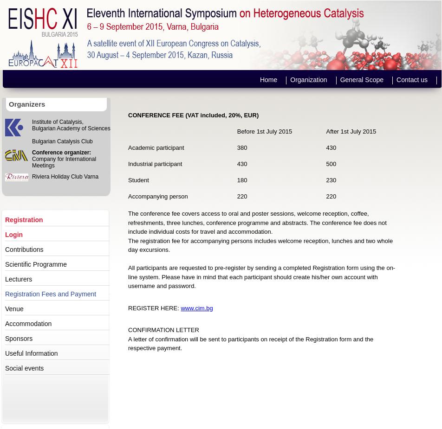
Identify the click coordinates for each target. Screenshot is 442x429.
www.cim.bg (197, 308)
